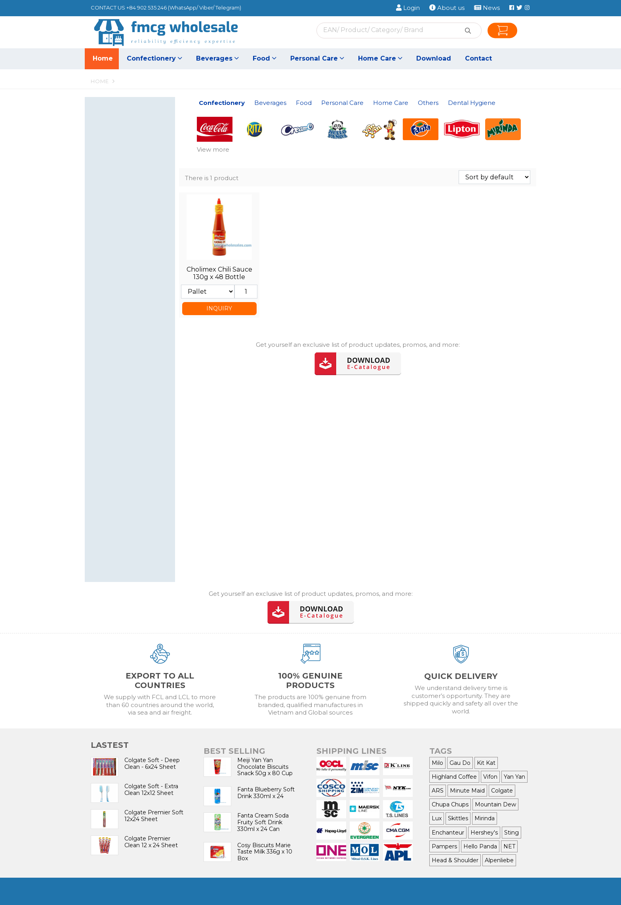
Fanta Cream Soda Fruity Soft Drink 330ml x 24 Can (263, 822)
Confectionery (154, 58)
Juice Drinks (134, 197)
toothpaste (114, 542)
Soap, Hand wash (134, 385)
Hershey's (484, 832)
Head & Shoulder (455, 860)
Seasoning (134, 256)
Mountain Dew (495, 804)
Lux (437, 818)
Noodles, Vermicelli (134, 273)
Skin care (134, 367)
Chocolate (134, 157)
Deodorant (113, 394)
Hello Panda (480, 846)
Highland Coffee (454, 776)
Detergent (134, 443)
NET (509, 846)
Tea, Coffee (134, 233)
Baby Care (134, 411)
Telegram (227, 7)
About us (447, 7)
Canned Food (117, 264)
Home (103, 58)
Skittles (458, 818)
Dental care (134, 332)
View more (213, 149)
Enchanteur (448, 832)
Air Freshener (117, 488)
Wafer (134, 121)
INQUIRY (219, 308)
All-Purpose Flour (122, 291)
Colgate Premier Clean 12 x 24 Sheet (151, 842)
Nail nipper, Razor (123, 323)
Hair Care (111, 376)
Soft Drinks (134, 188)
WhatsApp (183, 7)
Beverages (217, 58)
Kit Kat (486, 762)
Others (127, 507)
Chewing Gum (134, 147)
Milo (437, 762)
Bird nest (111, 224)
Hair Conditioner (121, 349)
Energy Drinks (118, 206)
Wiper (107, 420)
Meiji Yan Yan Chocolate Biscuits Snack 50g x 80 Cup (265, 767)
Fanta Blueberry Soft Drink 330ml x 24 (266, 793)
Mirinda (484, 818)
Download (433, 58)
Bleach (134, 478)
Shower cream (134, 358)
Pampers (444, 846)
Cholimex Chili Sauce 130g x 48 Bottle (219, 273)
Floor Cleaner (134, 470)
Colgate (502, 790)
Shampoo (134, 340)
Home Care (380, 58)
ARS (438, 790)
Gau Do (460, 762)
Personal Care (317, 58)
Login (408, 7)
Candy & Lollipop (134, 139)
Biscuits (134, 130)
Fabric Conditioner (134, 452)
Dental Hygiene (127, 530)
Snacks (134, 165)
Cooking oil (114, 300)
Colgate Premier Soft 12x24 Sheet (153, 816)
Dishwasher (134, 461)
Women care (134, 402)
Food (264, 58)
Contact (478, 58)
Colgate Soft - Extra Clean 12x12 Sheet (151, 790)
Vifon (490, 776)
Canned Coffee (134, 215)
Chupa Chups (450, 804)
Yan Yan (514, 776)
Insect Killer (134, 496)
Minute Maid (467, 790)
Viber (206, 7)
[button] (167, 109)
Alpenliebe (499, 860)
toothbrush (134, 551)
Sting (511, 832)
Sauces (108, 282)
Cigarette (134, 519)
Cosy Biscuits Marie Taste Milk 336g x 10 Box (264, 852)
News (487, 7)
